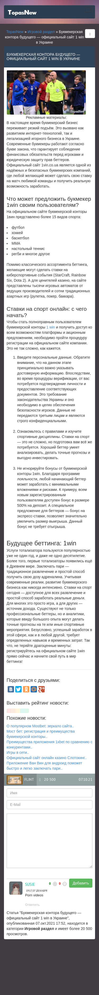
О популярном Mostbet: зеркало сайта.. (40, 726)
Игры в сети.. (18, 752)
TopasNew (14, 32)
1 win (50, 327)
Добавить (81, 883)
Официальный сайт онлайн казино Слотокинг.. (47, 758)
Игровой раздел (41, 32)
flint (29, 779)
